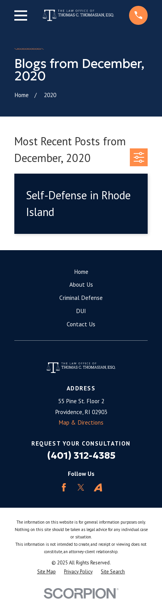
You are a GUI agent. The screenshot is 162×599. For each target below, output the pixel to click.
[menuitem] (46, 571)
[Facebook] (64, 487)
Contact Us (81, 324)
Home (81, 271)
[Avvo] (98, 487)
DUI (81, 311)
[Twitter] (81, 487)
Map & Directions (81, 422)
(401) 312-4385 (81, 455)
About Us (81, 284)
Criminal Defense (81, 297)
